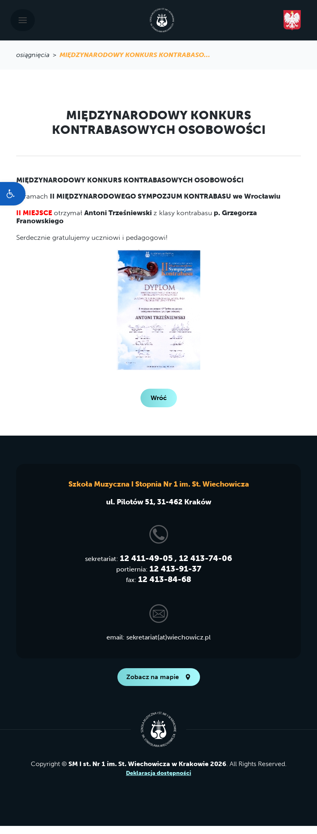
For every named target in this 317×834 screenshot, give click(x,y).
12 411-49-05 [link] (146, 558)
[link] (13, 193)
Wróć (159, 398)
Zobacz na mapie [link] (158, 677)
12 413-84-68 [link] (164, 579)
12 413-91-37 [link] (175, 569)
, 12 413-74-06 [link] (203, 558)
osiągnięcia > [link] (38, 55)
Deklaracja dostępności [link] (158, 773)
